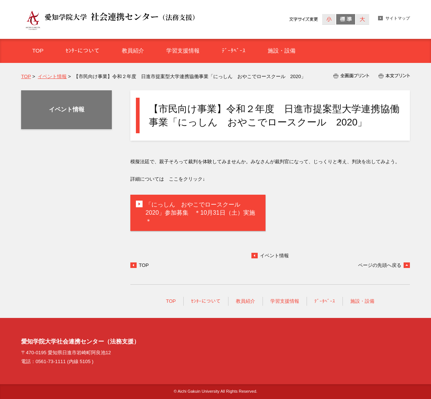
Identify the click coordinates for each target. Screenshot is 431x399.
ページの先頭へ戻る (379, 265)
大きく (362, 19)
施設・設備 (362, 301)
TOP (26, 76)
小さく (329, 19)
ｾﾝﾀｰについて (206, 301)
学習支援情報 (284, 301)
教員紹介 (245, 301)
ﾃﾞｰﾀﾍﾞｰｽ (324, 301)
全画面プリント (353, 75)
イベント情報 (52, 76)
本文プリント (392, 75)
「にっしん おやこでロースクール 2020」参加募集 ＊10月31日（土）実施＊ (200, 212)
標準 (345, 19)
